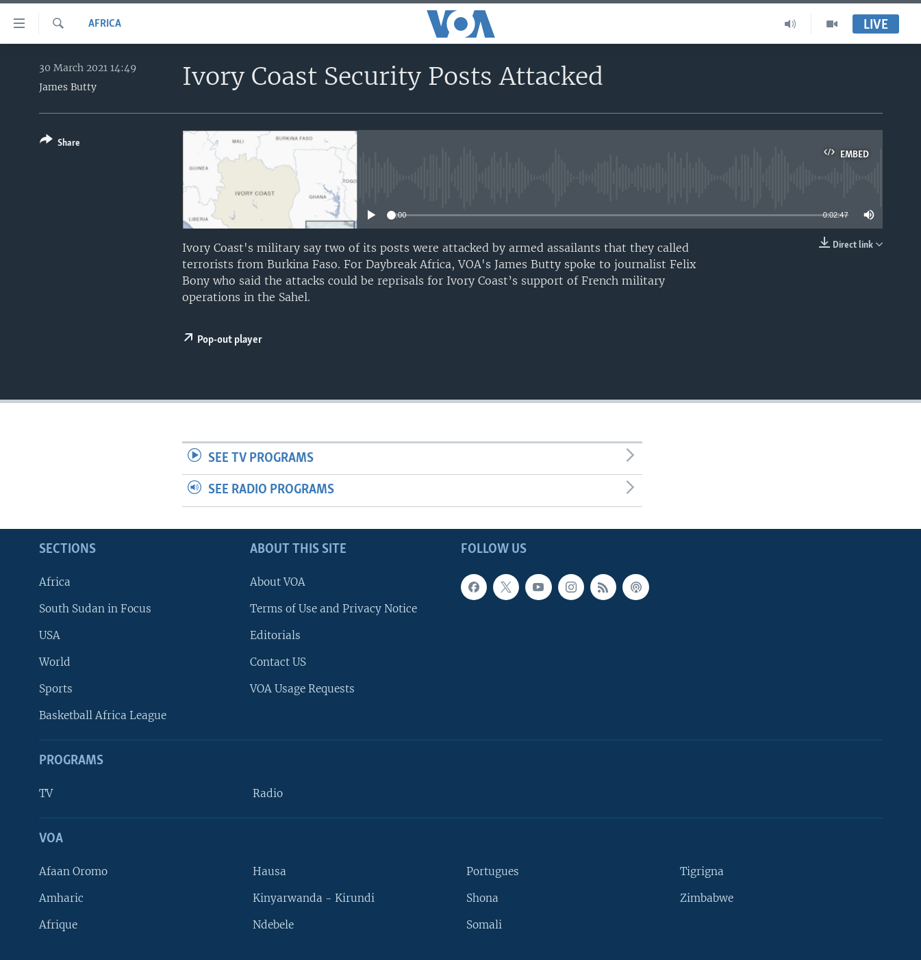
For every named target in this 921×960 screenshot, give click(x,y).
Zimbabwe (706, 898)
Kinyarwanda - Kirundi (314, 898)
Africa (104, 23)
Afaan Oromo (73, 871)
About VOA (277, 581)
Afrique (58, 924)
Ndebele (273, 924)
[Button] (60, 144)
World (55, 662)
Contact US (278, 662)
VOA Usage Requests (302, 688)
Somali (484, 924)
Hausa (269, 871)
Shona (482, 898)
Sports (56, 688)
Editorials (275, 635)
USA (49, 635)
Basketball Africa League (102, 715)
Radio (268, 793)
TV (46, 793)
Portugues (492, 871)
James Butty (68, 87)
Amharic (61, 898)
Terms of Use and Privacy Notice (333, 608)
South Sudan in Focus (95, 608)
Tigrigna (702, 871)
